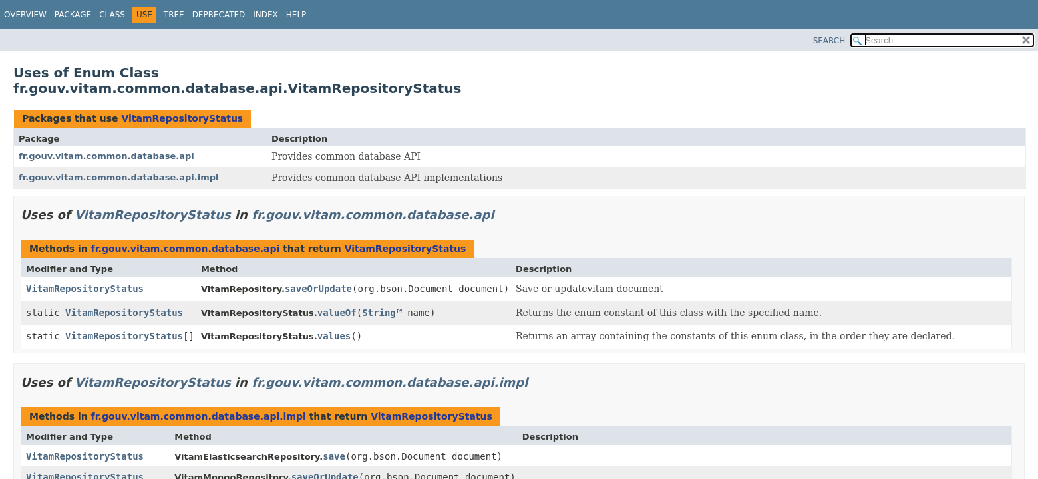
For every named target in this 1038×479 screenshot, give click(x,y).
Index (265, 14)
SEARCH (829, 40)
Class (112, 14)
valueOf (337, 312)
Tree (174, 14)
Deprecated (219, 14)
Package (73, 14)
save (334, 456)
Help (296, 14)
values (334, 336)
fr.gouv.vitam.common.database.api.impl (118, 177)
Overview (25, 14)
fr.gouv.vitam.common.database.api (106, 156)
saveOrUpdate (318, 288)
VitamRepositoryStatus (182, 118)
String (379, 312)
